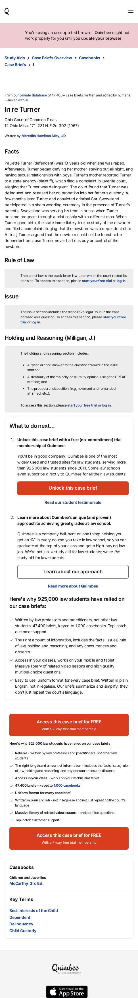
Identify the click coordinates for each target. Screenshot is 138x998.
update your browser (101, 38)
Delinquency (21, 923)
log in (121, 281)
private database (33, 95)
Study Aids (15, 57)
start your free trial (97, 281)
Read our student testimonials (73, 502)
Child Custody (22, 930)
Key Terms (21, 899)
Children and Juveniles (27, 877)
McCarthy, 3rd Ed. (26, 883)
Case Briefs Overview (52, 57)
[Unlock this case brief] (73, 488)
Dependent (19, 917)
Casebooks (89, 57)
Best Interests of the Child (33, 910)
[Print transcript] (127, 80)
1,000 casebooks (67, 785)
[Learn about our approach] (73, 572)
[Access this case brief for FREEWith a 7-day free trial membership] (69, 725)
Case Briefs (15, 64)
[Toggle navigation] (130, 11)
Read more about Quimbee (73, 586)
